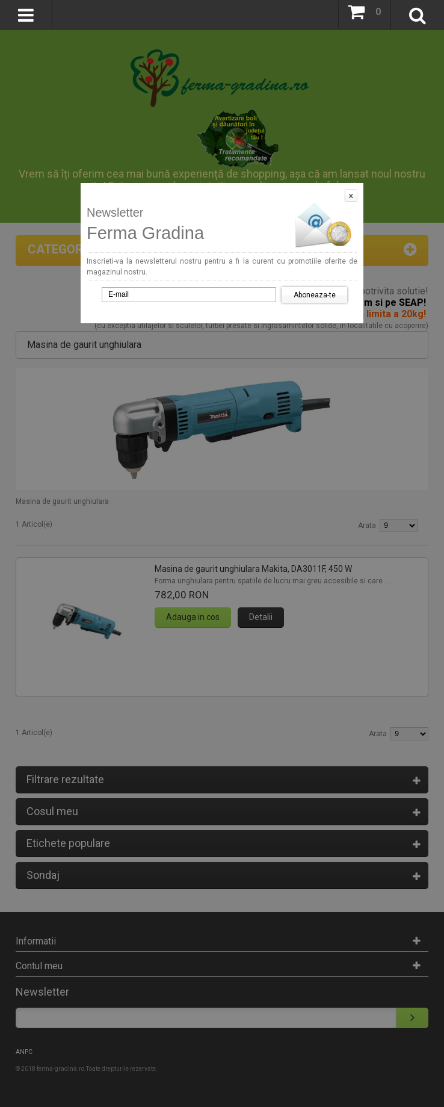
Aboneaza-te (315, 295)
